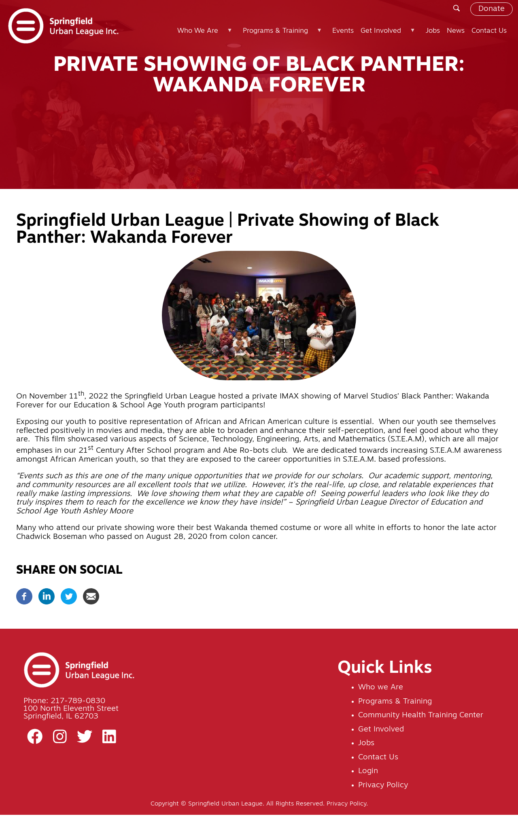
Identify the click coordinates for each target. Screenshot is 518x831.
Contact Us (378, 757)
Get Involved (381, 729)
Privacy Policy (383, 785)
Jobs (366, 743)
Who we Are (380, 687)
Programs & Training (395, 702)
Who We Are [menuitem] (204, 34)
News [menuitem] (456, 31)
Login (368, 771)
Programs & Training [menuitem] (281, 34)
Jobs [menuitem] (433, 31)
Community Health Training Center (420, 715)
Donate (491, 9)
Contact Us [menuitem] (489, 31)
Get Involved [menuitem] (387, 34)
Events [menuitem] (343, 31)
